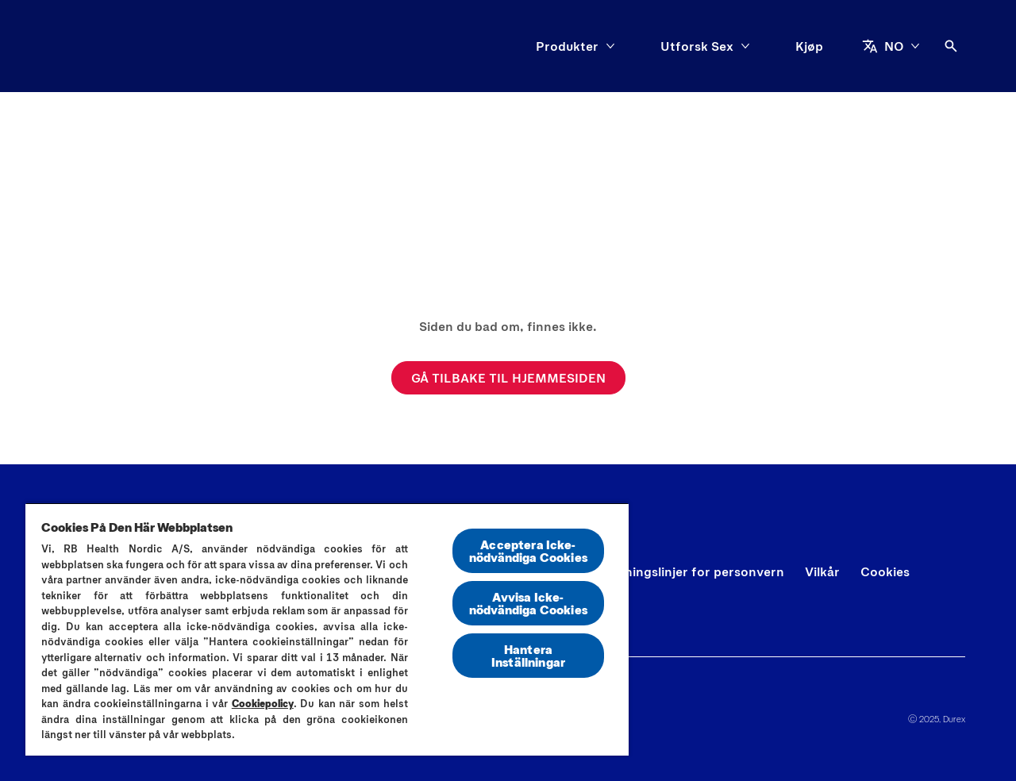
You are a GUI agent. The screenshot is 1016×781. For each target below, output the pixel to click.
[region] (327, 629)
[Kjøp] (809, 46)
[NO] (891, 46)
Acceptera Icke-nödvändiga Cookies (528, 550)
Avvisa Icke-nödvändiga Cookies (528, 603)
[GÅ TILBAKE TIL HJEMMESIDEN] (508, 377)
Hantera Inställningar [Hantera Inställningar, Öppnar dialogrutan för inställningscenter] (528, 655)
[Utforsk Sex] (696, 46)
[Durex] (88, 46)
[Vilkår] (822, 571)
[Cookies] (885, 571)
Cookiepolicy (263, 703)
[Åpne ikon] (951, 46)
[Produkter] (567, 46)
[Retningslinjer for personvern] (693, 571)
